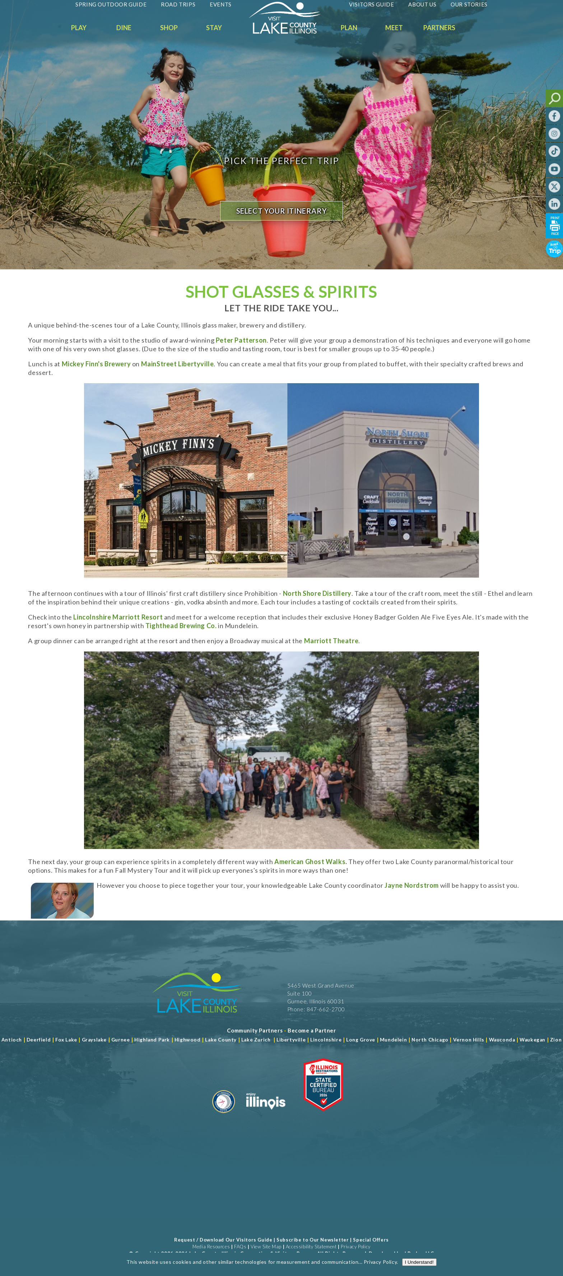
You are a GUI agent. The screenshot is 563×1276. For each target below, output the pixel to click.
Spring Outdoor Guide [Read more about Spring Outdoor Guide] (110, 4)
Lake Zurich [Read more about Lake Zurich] (256, 1040)
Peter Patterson (241, 340)
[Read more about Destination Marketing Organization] (223, 1116)
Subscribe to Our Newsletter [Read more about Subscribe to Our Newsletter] (312, 1240)
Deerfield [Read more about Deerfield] (39, 1040)
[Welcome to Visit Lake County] (290, 32)
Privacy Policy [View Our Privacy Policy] (355, 1246)
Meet (394, 28)
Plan (349, 28)
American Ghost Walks (309, 862)
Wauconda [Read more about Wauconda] (502, 1040)
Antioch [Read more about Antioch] (11, 1040)
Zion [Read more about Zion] (556, 1040)
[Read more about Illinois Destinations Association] (323, 1116)
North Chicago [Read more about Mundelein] (429, 1040)
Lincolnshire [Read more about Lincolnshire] (325, 1040)
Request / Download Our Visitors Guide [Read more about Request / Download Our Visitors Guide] (223, 1240)
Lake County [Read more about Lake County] (220, 1040)
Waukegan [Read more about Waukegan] (532, 1040)
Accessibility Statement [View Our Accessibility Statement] (311, 1246)
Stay (214, 28)
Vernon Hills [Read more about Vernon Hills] (468, 1040)
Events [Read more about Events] (221, 4)
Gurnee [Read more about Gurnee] (120, 1040)
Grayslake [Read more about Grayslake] (94, 1040)
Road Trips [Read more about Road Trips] (178, 4)
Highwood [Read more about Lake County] (188, 1040)
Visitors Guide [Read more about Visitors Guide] (371, 4)
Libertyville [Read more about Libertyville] (291, 1040)
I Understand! (419, 1262)
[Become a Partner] (312, 1030)
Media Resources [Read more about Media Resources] (211, 1246)
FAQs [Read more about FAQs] (240, 1246)
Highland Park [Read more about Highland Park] (152, 1040)
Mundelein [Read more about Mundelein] (393, 1040)
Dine (123, 28)
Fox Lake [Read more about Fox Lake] (66, 1040)
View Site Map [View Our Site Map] (266, 1246)
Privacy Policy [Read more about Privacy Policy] (380, 1262)
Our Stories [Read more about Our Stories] (469, 4)
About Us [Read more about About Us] (422, 4)
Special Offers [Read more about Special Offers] (370, 1240)
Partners (439, 28)
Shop (169, 28)
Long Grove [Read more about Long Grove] (360, 1040)
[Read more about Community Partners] (255, 1030)
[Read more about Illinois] (266, 1116)
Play (79, 28)
